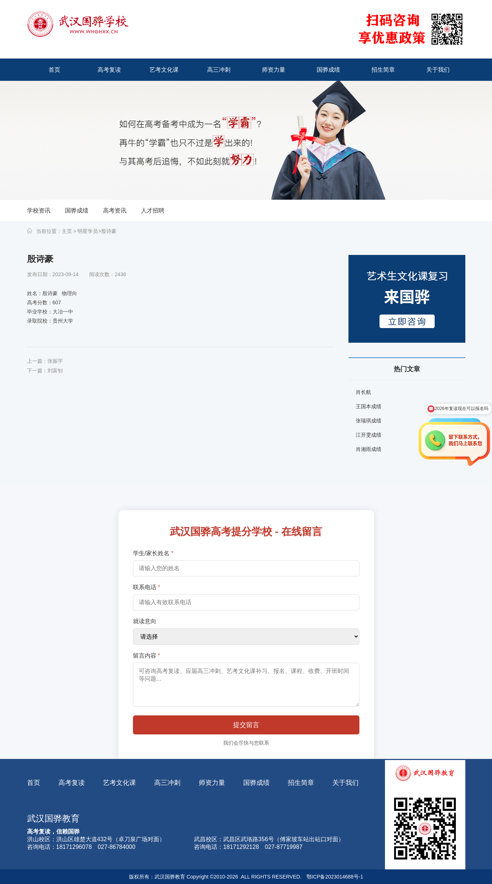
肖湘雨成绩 (368, 449)
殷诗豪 (109, 231)
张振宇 (55, 361)
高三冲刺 (167, 782)
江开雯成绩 (368, 435)
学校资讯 (38, 210)
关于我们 (345, 782)
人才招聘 (152, 210)
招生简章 (301, 782)
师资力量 (212, 782)
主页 (67, 231)
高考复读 (71, 782)
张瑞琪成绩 (368, 421)
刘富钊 (55, 370)
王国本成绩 (368, 406)
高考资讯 (114, 210)
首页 (33, 782)
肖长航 (363, 392)
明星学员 (87, 231)
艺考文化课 (119, 782)
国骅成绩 (76, 210)
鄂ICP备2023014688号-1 (334, 877)
